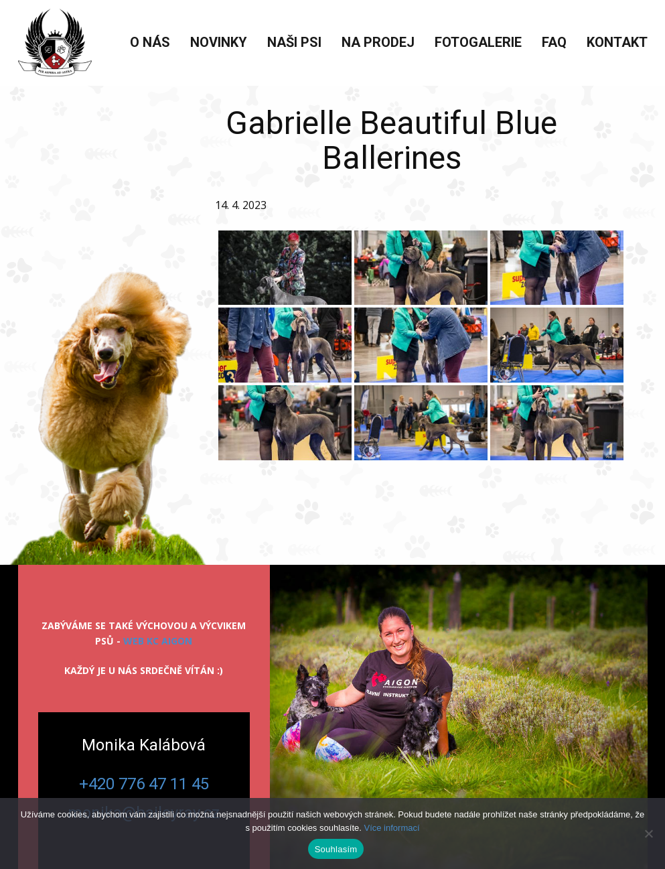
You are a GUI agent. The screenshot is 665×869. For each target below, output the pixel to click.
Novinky (218, 42)
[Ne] (648, 833)
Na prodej (378, 42)
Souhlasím (336, 849)
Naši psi (294, 42)
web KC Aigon (157, 640)
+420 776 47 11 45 (144, 784)
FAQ (554, 42)
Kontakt (617, 42)
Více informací (391, 828)
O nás (150, 42)
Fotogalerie (478, 42)
